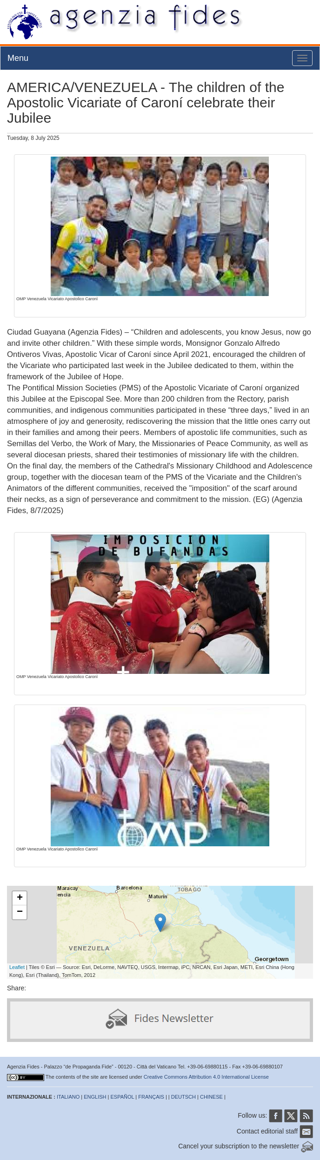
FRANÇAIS (151, 1097)
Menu (17, 58)
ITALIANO (68, 1097)
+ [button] (20, 898)
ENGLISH (95, 1097)
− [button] (20, 912)
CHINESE (211, 1097)
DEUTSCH (183, 1097)
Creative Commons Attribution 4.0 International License (206, 1077)
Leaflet (17, 967)
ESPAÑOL (122, 1097)
